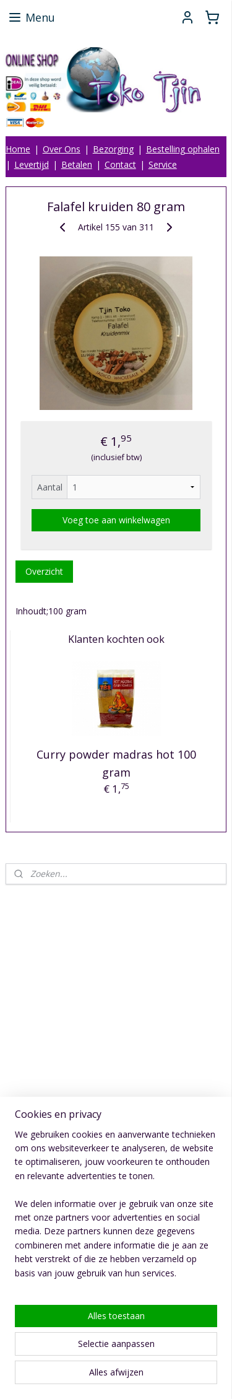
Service (162, 164)
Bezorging (113, 149)
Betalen (76, 164)
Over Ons (61, 149)
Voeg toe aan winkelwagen (116, 520)
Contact (120, 164)
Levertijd (31, 164)
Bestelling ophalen (183, 149)
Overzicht (44, 571)
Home (18, 149)
